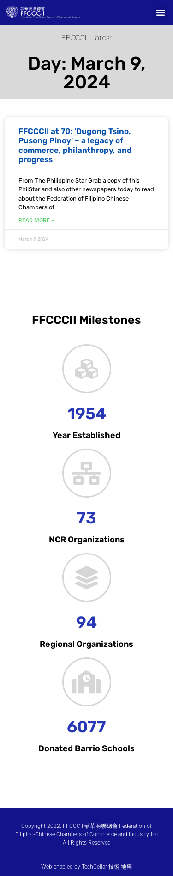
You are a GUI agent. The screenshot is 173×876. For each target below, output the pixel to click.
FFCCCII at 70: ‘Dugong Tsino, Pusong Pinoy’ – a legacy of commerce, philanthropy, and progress (75, 145)
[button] (160, 12)
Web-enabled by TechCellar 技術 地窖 (86, 867)
